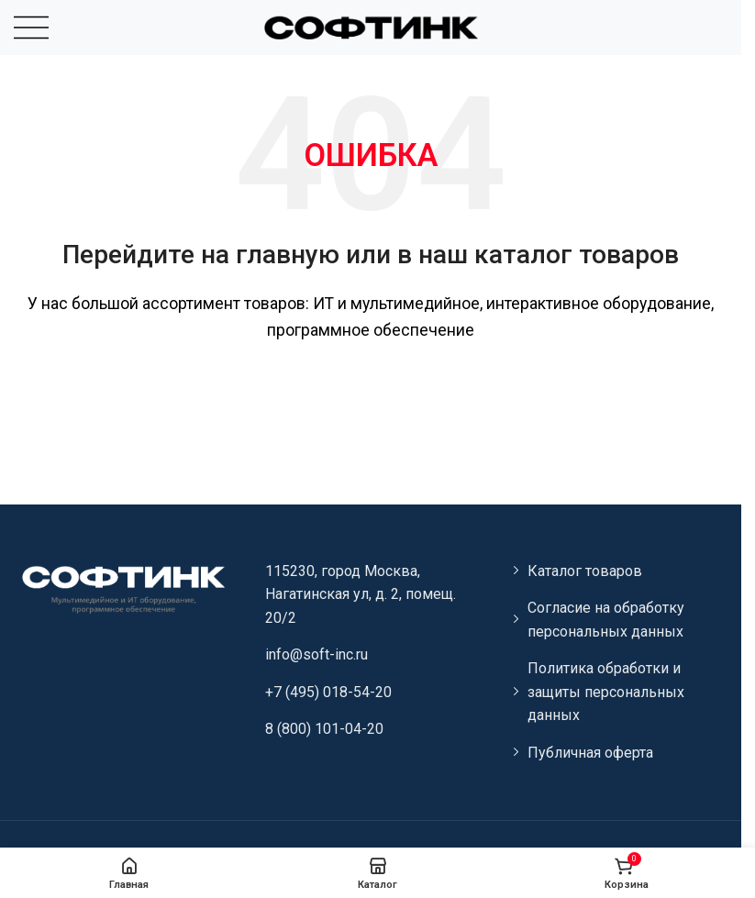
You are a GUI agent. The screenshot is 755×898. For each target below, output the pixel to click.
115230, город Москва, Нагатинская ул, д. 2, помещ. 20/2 (360, 594)
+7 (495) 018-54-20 (328, 692)
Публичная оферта (590, 752)
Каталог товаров (584, 571)
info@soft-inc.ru (316, 654)
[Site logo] (371, 26)
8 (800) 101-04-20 (324, 728)
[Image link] (122, 587)
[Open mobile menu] (31, 27)
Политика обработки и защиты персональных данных (605, 692)
